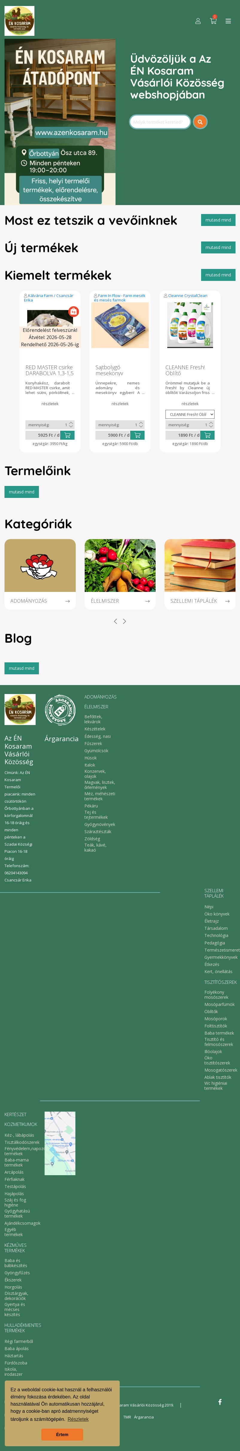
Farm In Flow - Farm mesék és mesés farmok (119, 298)
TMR (127, 1417)
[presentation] (115, 621)
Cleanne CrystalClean (187, 295)
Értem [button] (62, 1434)
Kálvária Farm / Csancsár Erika (48, 298)
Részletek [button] (78, 1419)
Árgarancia (144, 1417)
